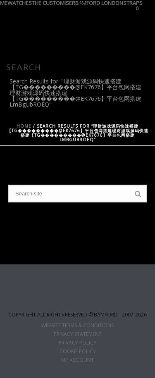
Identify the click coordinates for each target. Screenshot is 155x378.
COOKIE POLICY (78, 351)
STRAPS (133, 2)
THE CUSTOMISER (53, 2)
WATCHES (19, 2)
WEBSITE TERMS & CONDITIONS (77, 325)
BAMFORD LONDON (99, 2)
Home (24, 126)
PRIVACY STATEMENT (78, 334)
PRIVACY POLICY (77, 343)
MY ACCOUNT (77, 360)
